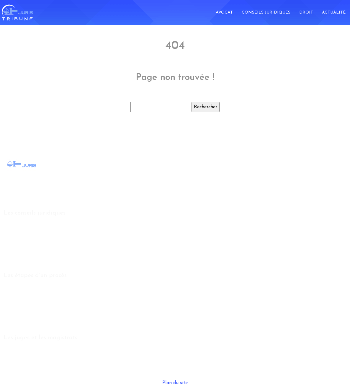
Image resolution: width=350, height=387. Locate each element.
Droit (306, 12)
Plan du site (175, 383)
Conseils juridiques (266, 12)
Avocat (224, 12)
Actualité (334, 12)
